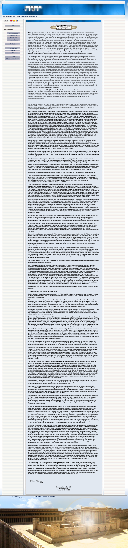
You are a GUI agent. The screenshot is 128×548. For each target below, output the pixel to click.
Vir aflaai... (13, 44)
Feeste (13, 50)
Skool (12, 52)
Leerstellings (13, 35)
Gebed (13, 56)
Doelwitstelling (13, 33)
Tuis (13, 25)
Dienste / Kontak (13, 40)
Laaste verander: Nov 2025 (9, 497)
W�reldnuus (13, 48)
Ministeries (13, 37)
